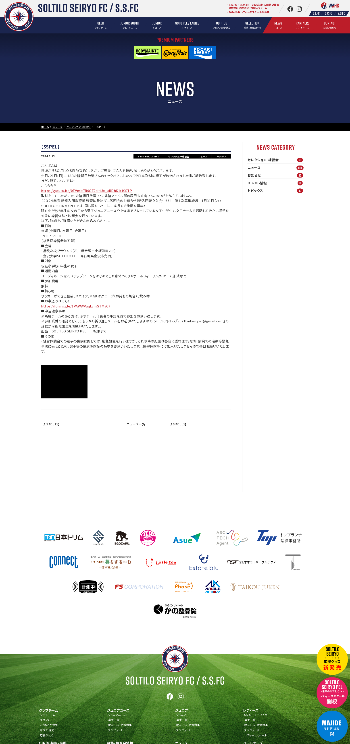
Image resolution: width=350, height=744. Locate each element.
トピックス (276, 190)
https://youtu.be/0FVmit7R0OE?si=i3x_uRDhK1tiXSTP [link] (86, 190)
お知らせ (276, 175)
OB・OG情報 (276, 182)
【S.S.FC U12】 (50, 424)
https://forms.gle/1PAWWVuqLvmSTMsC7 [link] (75, 306)
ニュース (276, 167)
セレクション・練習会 (276, 160)
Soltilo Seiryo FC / (175, 680)
